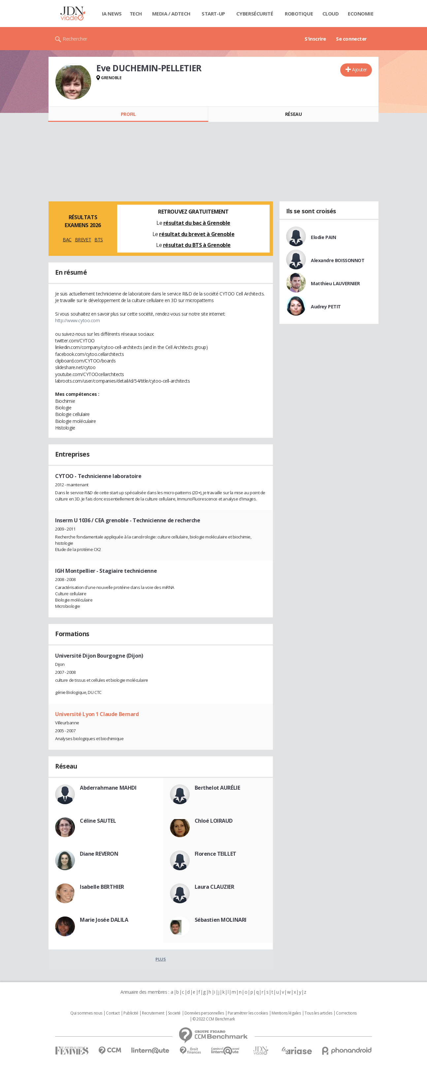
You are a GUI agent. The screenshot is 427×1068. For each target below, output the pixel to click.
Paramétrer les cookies (248, 1013)
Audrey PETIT (326, 306)
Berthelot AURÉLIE (217, 787)
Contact (112, 1013)
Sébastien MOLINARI (220, 919)
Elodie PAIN (323, 237)
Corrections (346, 1013)
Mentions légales (286, 1013)
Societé (174, 1013)
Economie (361, 13)
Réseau (293, 114)
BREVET (83, 239)
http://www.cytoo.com (77, 320)
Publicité (130, 1013)
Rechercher (75, 38)
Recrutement (153, 1013)
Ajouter (359, 69)
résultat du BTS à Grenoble (197, 245)
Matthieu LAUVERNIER (335, 283)
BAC (67, 239)
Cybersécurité (254, 13)
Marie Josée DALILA (104, 919)
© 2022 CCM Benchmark (213, 1019)
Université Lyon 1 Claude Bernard (97, 714)
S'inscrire (315, 38)
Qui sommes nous (86, 1013)
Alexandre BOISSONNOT (338, 260)
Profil (128, 114)
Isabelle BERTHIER (102, 886)
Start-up (213, 13)
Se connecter (351, 38)
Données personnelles (204, 1013)
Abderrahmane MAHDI (108, 787)
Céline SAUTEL (98, 820)
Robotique (299, 13)
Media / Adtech (171, 13)
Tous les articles (318, 1013)
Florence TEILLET (215, 853)
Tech (136, 13)
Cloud (330, 13)
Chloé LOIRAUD (214, 820)
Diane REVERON (99, 853)
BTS (98, 239)
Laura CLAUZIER (214, 886)
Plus (160, 959)
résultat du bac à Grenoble (196, 222)
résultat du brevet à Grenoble (196, 234)
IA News (112, 13)
